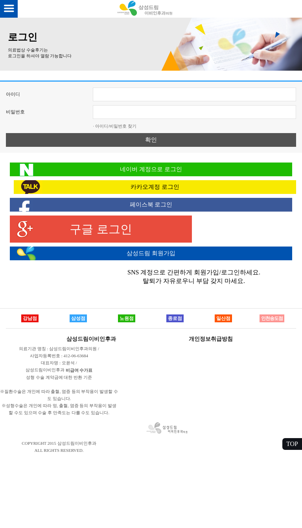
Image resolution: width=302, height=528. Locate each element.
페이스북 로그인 (151, 204)
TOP (292, 443)
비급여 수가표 (79, 370)
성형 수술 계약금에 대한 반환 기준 (59, 377)
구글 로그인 (101, 229)
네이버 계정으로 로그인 (151, 169)
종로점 (175, 318)
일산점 (223, 318)
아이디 (13, 94)
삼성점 (78, 318)
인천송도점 (272, 318)
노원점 (127, 318)
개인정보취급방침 (211, 339)
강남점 (30, 318)
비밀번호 (15, 112)
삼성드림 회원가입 (151, 253)
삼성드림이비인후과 (91, 339)
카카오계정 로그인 (155, 187)
